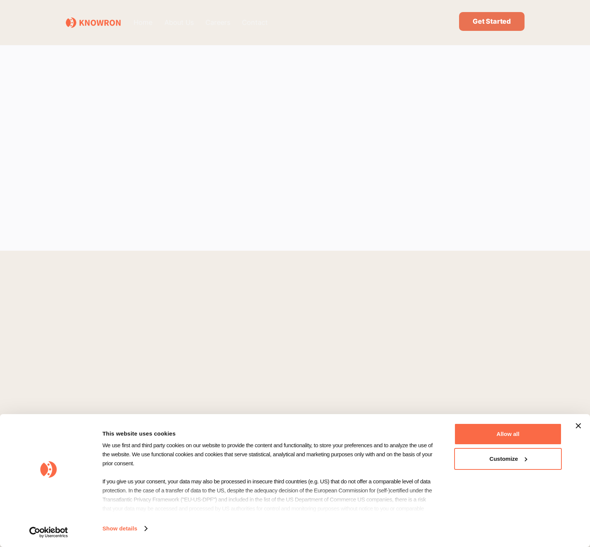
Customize (508, 459)
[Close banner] (578, 425)
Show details (119, 528)
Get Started (492, 21)
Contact (255, 22)
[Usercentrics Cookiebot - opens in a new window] (49, 532)
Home (143, 22)
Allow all (508, 434)
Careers (217, 22)
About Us (179, 22)
